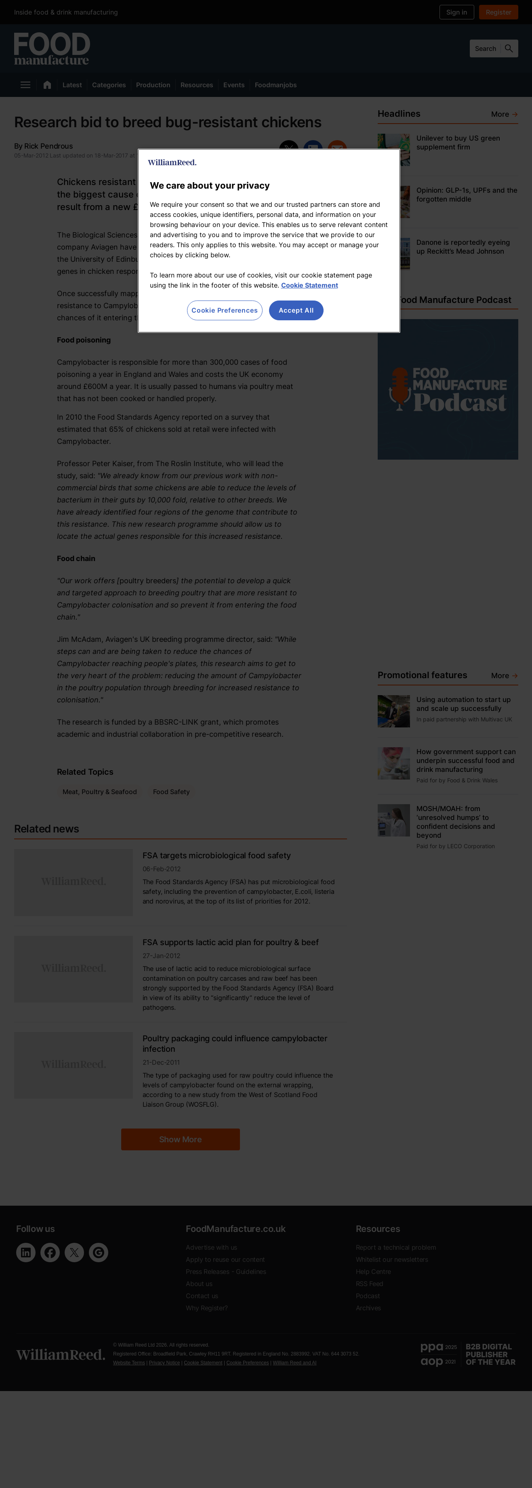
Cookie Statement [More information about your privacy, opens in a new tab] (309, 285)
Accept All (296, 310)
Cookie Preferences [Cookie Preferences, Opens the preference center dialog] (224, 310)
